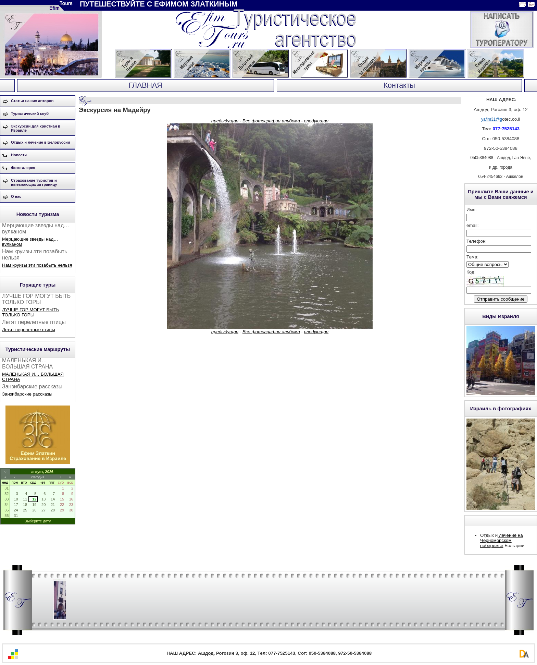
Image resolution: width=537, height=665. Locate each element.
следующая (316, 120)
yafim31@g (491, 119)
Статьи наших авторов (32, 101)
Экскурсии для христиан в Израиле (35, 128)
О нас (16, 196)
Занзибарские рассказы (27, 394)
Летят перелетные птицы (28, 329)
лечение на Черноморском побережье (501, 540)
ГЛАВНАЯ (145, 85)
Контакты (399, 85)
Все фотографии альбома (271, 120)
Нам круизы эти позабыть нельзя (37, 265)
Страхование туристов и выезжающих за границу (34, 182)
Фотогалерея (23, 168)
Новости (19, 155)
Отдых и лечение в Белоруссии (40, 142)
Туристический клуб (30, 113)
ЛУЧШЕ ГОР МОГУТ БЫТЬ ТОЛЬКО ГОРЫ (30, 312)
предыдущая (224, 120)
